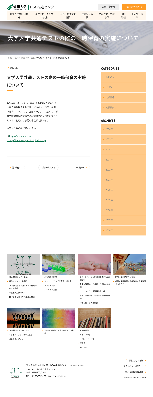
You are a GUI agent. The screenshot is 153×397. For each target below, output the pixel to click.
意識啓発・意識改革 (107, 16)
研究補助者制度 (50, 296)
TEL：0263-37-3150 (35, 396)
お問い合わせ (108, 7)
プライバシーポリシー (134, 388)
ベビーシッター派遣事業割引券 (92, 310)
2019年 (109, 214)
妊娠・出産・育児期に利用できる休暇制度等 (95, 297)
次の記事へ (80, 167)
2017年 (109, 236)
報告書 (82, 363)
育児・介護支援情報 (68, 16)
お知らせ (110, 78)
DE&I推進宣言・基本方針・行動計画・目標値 (23, 306)
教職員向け (25, 58)
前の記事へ (17, 167)
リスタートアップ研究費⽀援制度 (57, 300)
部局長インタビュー (17, 359)
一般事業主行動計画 (17, 312)
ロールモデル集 (50, 309)
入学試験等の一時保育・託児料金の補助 (95, 304)
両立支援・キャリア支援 (44, 16)
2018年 (109, 225)
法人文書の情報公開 (135, 391)
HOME (9, 58)
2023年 (109, 169)
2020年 (109, 203)
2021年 (109, 191)
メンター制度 (49, 304)
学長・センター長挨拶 (18, 300)
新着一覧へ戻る (48, 167)
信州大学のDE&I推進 (19, 16)
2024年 (109, 157)
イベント (110, 89)
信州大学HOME (134, 7)
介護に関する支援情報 (89, 322)
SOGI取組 (124, 16)
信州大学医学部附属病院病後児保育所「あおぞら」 (130, 301)
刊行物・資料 (138, 16)
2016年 (109, 248)
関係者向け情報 (137, 384)
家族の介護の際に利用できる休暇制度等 (95, 316)
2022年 (109, 180)
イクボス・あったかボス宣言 (20, 355)
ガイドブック (85, 355)
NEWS (16, 58)
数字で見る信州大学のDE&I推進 (22, 316)
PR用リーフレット (87, 359)
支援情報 (110, 100)
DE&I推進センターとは (18, 296)
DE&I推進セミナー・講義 (19, 350)
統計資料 (83, 367)
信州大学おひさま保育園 (125, 296)
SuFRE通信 (84, 350)
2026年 (109, 135)
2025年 (109, 146)
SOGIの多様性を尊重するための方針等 (59, 351)
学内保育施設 (88, 16)
